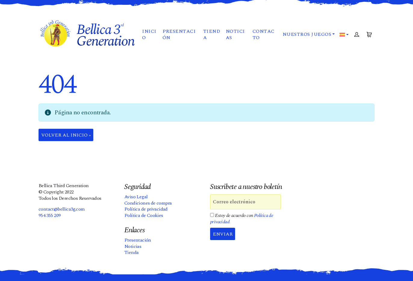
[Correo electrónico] (245, 201)
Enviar (223, 234)
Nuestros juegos (307, 34)
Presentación (179, 34)
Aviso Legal (136, 196)
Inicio (149, 34)
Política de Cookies (143, 215)
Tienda (211, 34)
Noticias (235, 34)
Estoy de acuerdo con (241, 218)
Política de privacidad (146, 209)
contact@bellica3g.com (62, 209)
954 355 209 (50, 215)
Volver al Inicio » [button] (66, 135)
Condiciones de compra (148, 203)
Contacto (264, 34)
